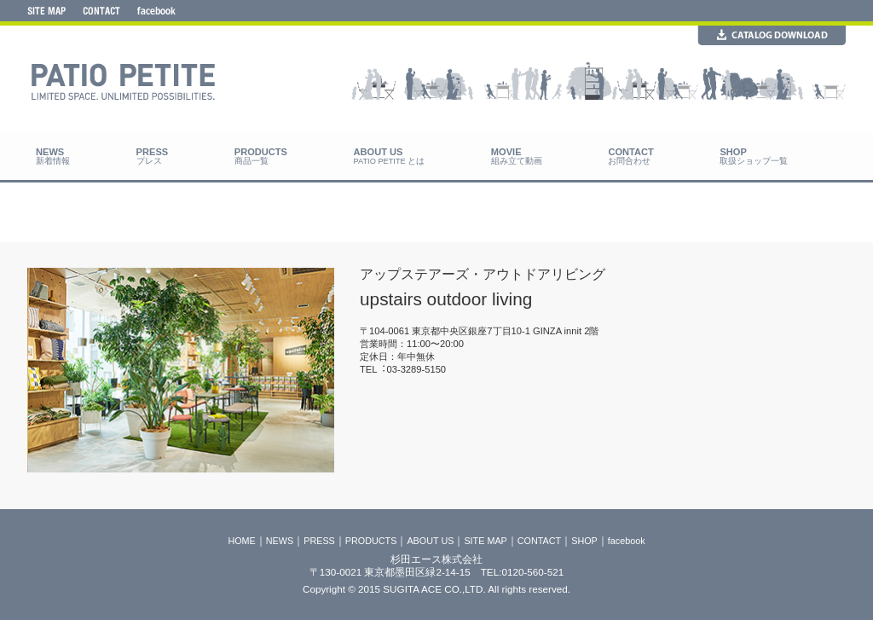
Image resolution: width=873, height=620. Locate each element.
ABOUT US (430, 541)
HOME (241, 541)
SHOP (584, 541)
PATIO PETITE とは (389, 161)
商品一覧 (251, 161)
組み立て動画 (516, 161)
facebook (626, 541)
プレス (149, 161)
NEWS (279, 541)
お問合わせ (629, 161)
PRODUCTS (371, 541)
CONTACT (539, 541)
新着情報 (53, 161)
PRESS (319, 541)
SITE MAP (485, 541)
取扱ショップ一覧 (754, 161)
